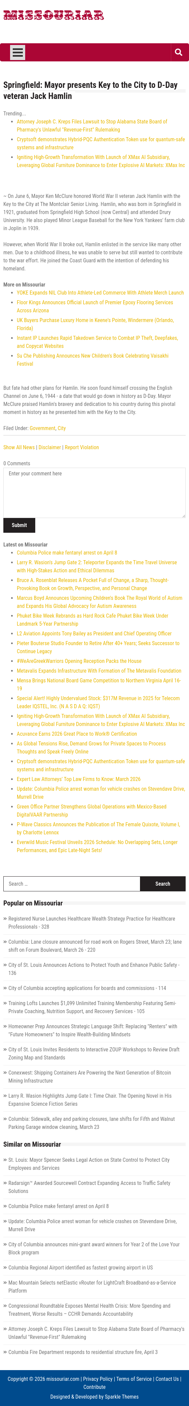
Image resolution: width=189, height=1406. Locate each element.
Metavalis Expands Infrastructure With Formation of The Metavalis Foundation (99, 671)
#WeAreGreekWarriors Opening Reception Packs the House (79, 661)
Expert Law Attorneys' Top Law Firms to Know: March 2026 (79, 779)
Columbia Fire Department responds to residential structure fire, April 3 (83, 1352)
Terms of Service (134, 1379)
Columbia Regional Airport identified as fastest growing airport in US (80, 1267)
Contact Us (167, 1379)
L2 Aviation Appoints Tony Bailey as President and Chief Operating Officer (94, 633)
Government (42, 428)
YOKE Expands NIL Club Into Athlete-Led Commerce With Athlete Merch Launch (100, 293)
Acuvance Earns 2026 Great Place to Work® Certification (77, 734)
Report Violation (82, 447)
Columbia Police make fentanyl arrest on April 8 (67, 553)
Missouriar (54, 16)
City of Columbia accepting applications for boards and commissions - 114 (87, 988)
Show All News (19, 447)
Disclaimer (50, 447)
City (62, 428)
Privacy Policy (98, 1379)
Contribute (95, 1387)
